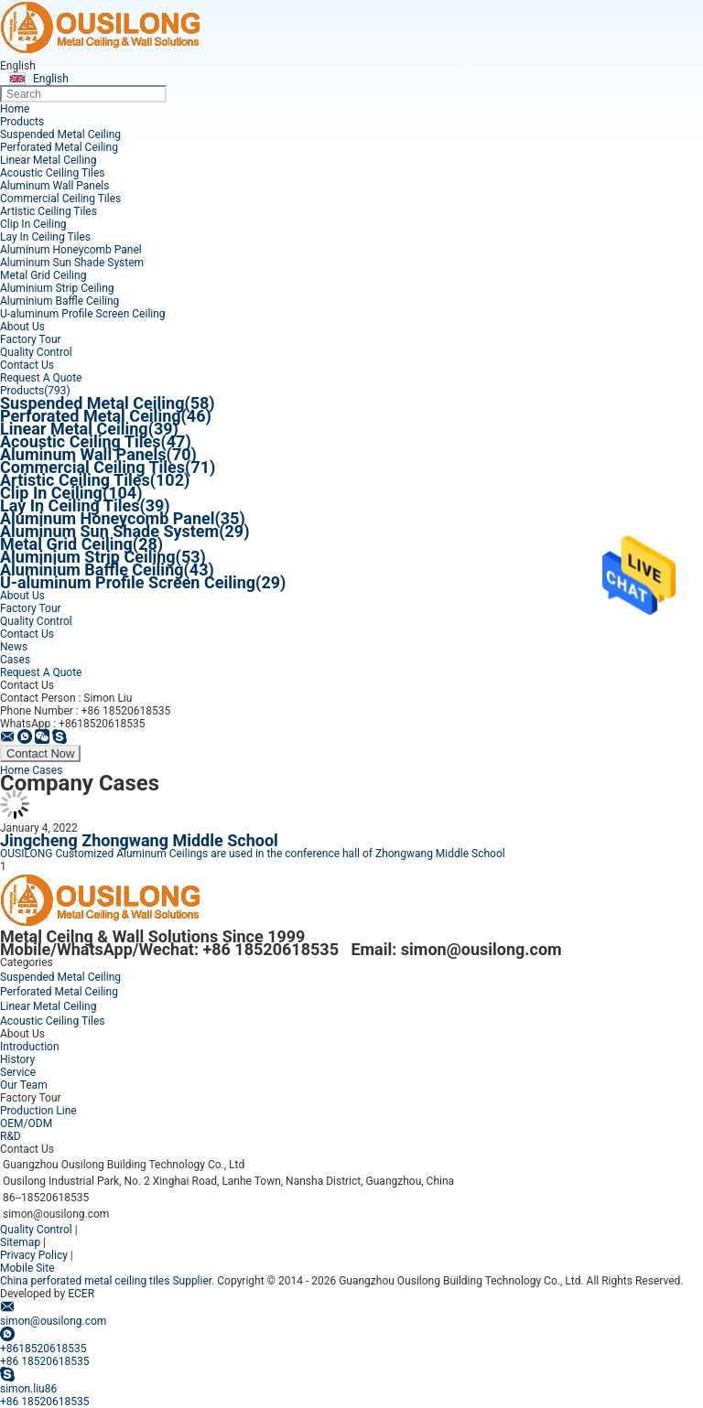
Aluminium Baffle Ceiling (59, 301)
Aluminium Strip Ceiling (57, 288)
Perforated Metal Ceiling (59, 147)
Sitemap (20, 1242)
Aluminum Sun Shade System (72, 262)
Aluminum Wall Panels (54, 185)
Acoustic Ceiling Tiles (52, 173)
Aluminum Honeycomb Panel (71, 249)
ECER (81, 1293)
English (51, 78)
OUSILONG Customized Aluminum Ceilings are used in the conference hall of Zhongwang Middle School (252, 853)
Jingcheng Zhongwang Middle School (139, 840)
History (17, 1059)
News (13, 646)
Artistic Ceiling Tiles (48, 211)
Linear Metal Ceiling (48, 160)
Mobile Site (27, 1268)
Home (14, 108)
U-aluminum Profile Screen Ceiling (83, 313)
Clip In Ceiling (33, 224)
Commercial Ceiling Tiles (60, 198)
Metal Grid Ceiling (43, 275)
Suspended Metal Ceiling (60, 134)
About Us (22, 326)
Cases (15, 659)
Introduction (29, 1046)
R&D (10, 1136)
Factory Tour (30, 339)
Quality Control (36, 352)
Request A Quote (40, 377)
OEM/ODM (26, 1123)
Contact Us (27, 365)
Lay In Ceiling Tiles (45, 237)
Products (22, 121)
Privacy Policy (34, 1255)
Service (18, 1072)
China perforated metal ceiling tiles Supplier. (108, 1280)
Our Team (24, 1085)
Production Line (38, 1110)
